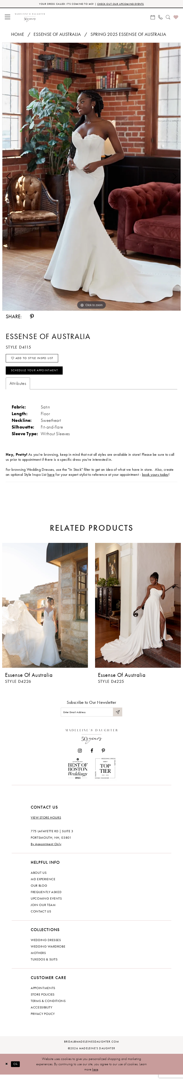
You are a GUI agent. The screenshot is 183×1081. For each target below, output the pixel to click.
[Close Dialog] (7, 1070)
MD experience (43, 885)
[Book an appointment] (153, 17)
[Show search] (168, 17)
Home (17, 35)
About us (38, 879)
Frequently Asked (46, 898)
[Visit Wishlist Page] (176, 17)
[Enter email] (91, 717)
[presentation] (45, 610)
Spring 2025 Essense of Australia (128, 35)
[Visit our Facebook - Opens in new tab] (91, 756)
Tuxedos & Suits (44, 966)
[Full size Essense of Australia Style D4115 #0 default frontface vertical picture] (91, 177)
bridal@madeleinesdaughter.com (91, 1048)
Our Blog (39, 892)
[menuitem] (7, 17)
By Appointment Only (46, 850)
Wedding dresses (46, 946)
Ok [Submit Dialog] (17, 1070)
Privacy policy (43, 1020)
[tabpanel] (91, 177)
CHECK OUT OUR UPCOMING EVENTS (124, 4)
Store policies (43, 1001)
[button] (7, 17)
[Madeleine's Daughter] (91, 741)
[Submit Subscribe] (117, 717)
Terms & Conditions (48, 1007)
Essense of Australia (57, 35)
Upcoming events (46, 905)
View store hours (46, 824)
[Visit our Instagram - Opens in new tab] (80, 756)
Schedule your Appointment (39, 374)
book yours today (155, 479)
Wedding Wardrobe (48, 953)
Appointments (43, 994)
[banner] (30, 17)
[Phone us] (160, 17)
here (95, 1075)
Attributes (18, 388)
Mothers (38, 959)
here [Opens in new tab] (51, 479)
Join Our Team (43, 911)
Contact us (41, 918)
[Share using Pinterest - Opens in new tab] (32, 317)
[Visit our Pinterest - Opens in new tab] (103, 756)
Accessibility (41, 1014)
